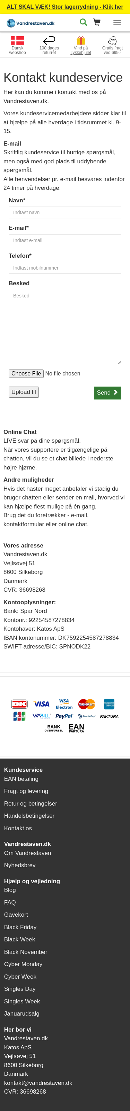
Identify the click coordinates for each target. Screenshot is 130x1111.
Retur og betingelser (30, 803)
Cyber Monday (23, 964)
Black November (25, 952)
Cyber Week (20, 976)
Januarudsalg (22, 1013)
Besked (19, 283)
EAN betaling (21, 779)
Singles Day (20, 989)
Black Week (19, 939)
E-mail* (19, 228)
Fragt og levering (26, 791)
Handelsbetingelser (29, 816)
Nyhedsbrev (20, 865)
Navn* (17, 200)
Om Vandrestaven (27, 853)
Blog (10, 890)
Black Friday (20, 927)
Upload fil (23, 392)
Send (107, 392)
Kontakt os (18, 828)
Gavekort (16, 914)
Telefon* (20, 255)
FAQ (10, 902)
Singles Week (22, 1001)
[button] (99, 23)
